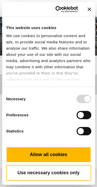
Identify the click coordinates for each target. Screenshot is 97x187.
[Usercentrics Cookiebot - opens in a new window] (58, 9)
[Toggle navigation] (87, 1)
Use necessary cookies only (48, 172)
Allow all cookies (48, 154)
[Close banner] (89, 9)
